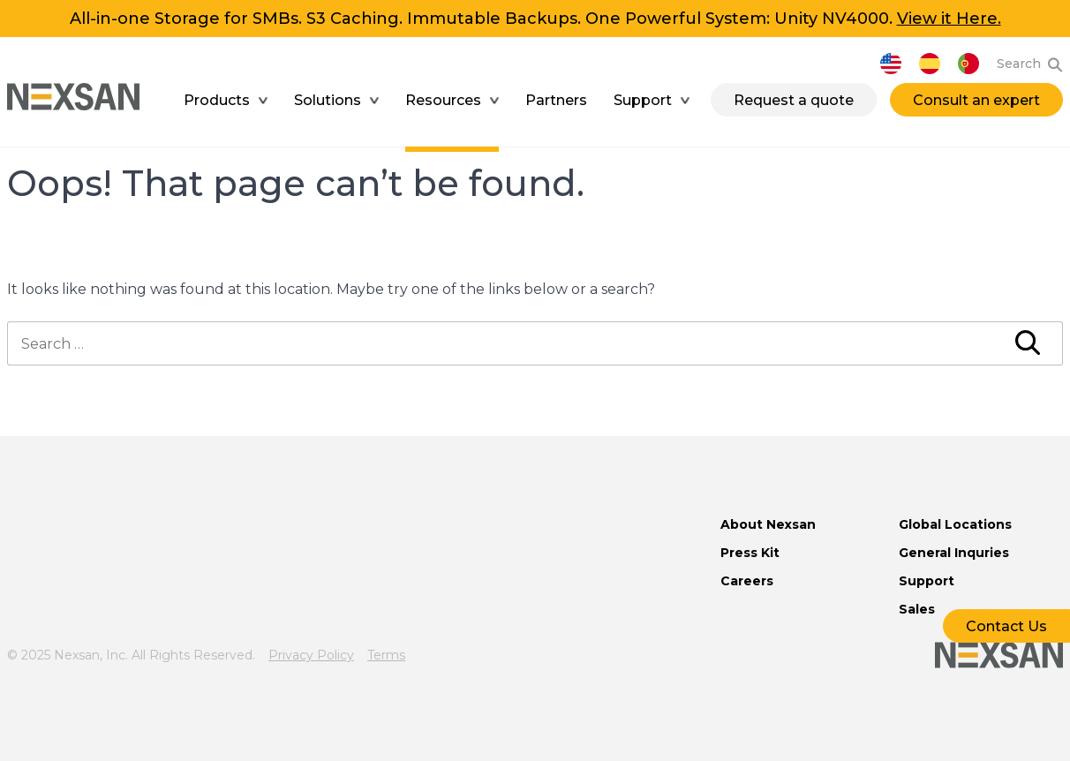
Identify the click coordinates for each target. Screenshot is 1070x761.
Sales (917, 609)
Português (968, 63)
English (890, 63)
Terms (386, 655)
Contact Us (1006, 626)
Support (643, 100)
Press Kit (750, 553)
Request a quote (794, 100)
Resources (443, 100)
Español (929, 63)
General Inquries (954, 553)
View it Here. (949, 18)
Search (1019, 64)
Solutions (327, 100)
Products (217, 100)
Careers (746, 581)
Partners (556, 100)
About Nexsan (768, 524)
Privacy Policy (311, 655)
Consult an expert (976, 100)
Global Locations (955, 524)
